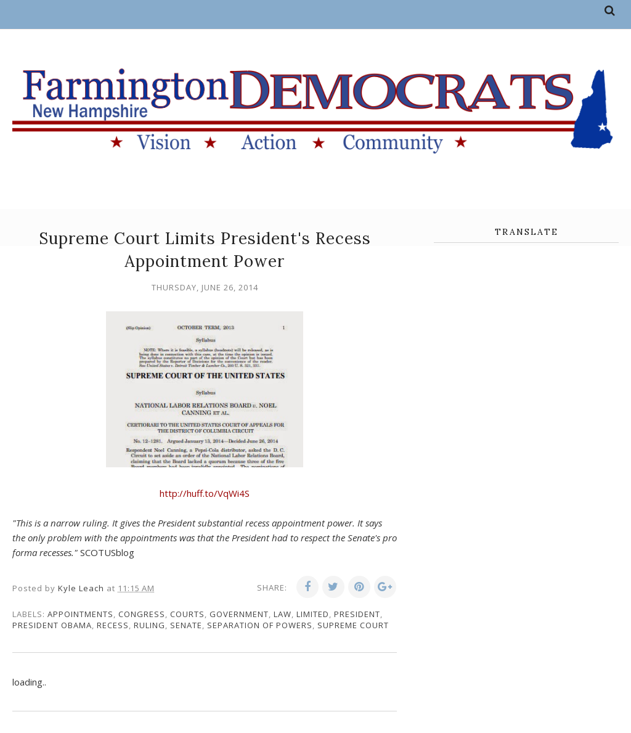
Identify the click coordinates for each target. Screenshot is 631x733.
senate (186, 625)
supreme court (353, 625)
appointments (80, 614)
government (239, 614)
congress (141, 614)
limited (312, 614)
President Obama (52, 625)
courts (187, 614)
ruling (149, 625)
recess (113, 625)
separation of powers (259, 625)
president (357, 614)
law (282, 614)
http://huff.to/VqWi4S (205, 493)
